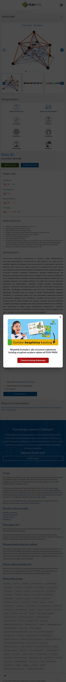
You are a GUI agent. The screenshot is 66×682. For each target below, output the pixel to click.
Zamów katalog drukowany (33, 360)
